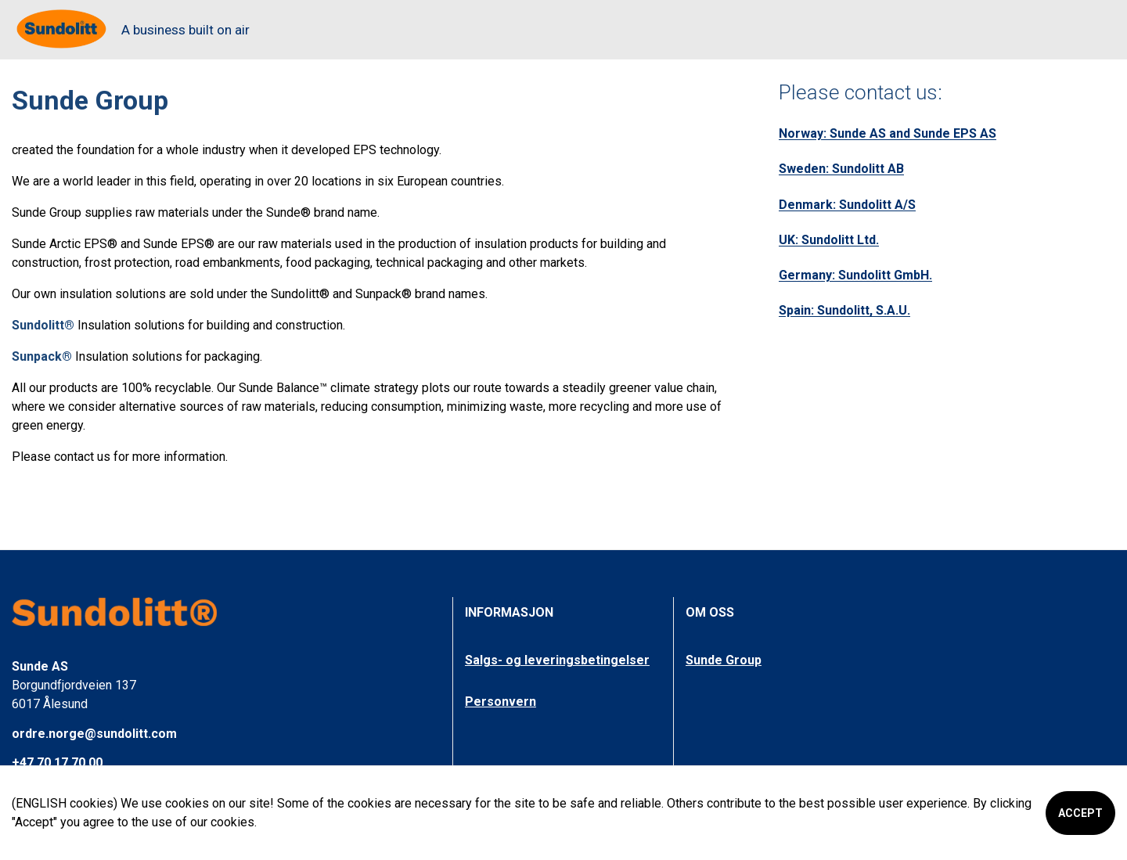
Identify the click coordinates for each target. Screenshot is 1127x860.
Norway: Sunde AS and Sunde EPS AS (887, 133)
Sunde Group (724, 660)
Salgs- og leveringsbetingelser (557, 660)
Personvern (500, 701)
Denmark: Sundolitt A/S (847, 204)
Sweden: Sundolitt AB (841, 168)
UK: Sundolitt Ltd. (829, 239)
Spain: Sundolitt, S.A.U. (844, 310)
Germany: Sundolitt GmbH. (855, 275)
